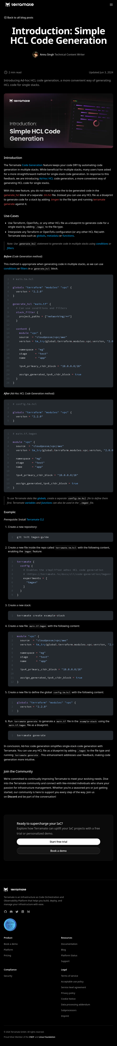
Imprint (65, 1015)
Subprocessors (69, 1010)
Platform (8, 949)
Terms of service (69, 975)
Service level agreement (73, 987)
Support (65, 961)
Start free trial (58, 841)
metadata (53, 235)
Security (8, 975)
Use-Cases (11, 216)
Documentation (69, 943)
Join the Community (18, 771)
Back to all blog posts (18, 17)
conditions (102, 243)
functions (68, 235)
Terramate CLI (35, 519)
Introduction (13, 158)
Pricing (7, 955)
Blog (63, 949)
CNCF (31, 1037)
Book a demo (58, 851)
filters (10, 248)
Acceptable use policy (72, 981)
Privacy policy (68, 993)
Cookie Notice (68, 998)
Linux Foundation (47, 1037)
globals (41, 235)
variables (30, 503)
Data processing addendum (75, 1004)
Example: (10, 512)
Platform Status (69, 955)
